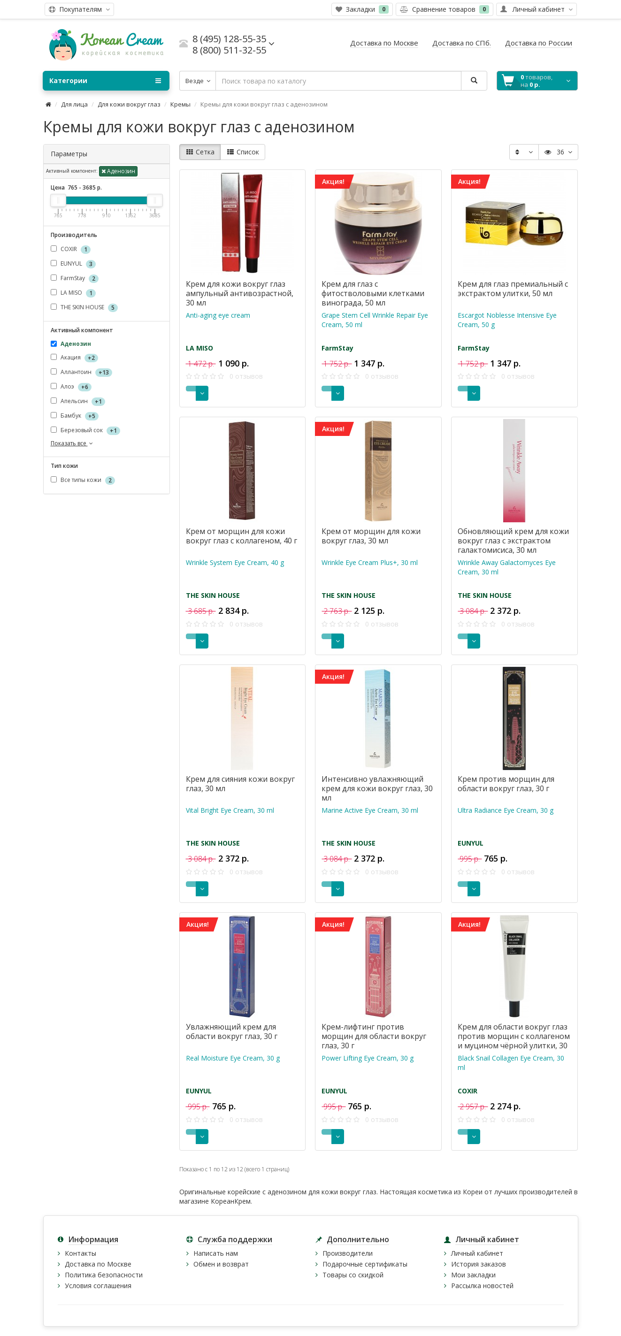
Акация (74, 357)
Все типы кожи (83, 480)
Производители (347, 1253)
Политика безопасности (104, 1274)
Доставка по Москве (98, 1264)
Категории (105, 80)
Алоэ (71, 386)
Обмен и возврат (221, 1264)
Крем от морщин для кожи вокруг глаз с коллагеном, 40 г (241, 536)
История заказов (478, 1264)
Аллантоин (81, 372)
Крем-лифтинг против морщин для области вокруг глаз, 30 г (374, 1036)
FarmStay (75, 278)
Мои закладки (473, 1274)
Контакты (80, 1253)
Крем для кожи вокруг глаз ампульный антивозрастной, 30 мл (239, 293)
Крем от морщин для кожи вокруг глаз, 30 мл (371, 536)
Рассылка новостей (482, 1285)
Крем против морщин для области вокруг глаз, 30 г (506, 783)
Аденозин (118, 171)
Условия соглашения (98, 1285)
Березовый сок (85, 430)
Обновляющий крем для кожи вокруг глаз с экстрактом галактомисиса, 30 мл (513, 541)
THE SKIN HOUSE (84, 307)
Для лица (74, 104)
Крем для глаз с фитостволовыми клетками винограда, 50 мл (373, 293)
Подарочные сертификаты (364, 1264)
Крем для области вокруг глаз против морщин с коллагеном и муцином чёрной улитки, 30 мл (514, 1041)
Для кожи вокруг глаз (129, 104)
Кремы (180, 104)
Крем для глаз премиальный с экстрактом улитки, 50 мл (513, 288)
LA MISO (73, 293)
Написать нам (215, 1253)
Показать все (73, 443)
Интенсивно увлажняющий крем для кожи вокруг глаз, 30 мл (377, 788)
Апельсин (78, 401)
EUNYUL (73, 264)
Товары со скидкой (352, 1274)
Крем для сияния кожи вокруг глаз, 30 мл (240, 783)
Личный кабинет (477, 1253)
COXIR (71, 249)
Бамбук (75, 416)
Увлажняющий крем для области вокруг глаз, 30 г (231, 1031)
